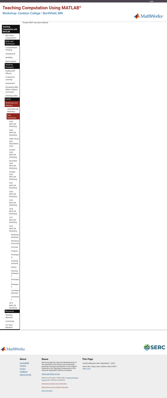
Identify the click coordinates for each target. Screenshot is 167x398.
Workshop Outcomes (15, 242)
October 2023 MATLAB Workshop (13, 153)
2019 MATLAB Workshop (13, 202)
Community (15, 298)
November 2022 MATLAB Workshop (13, 164)
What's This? (87, 368)
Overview (14, 247)
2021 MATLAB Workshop (13, 185)
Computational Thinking (11, 49)
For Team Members (9, 326)
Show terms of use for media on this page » (55, 387)
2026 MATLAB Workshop (12, 110)
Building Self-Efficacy (10, 72)
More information (47, 391)
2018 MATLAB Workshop (13, 211)
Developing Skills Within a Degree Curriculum (11, 89)
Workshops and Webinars (11, 104)
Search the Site (25, 375)
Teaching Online (11, 96)
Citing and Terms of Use (51, 374)
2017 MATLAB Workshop (13, 219)
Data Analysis (10, 61)
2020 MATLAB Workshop (13, 194)
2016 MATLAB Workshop (13, 228)
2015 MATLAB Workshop (13, 305)
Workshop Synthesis (15, 236)
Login (151, 1)
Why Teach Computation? (10, 37)
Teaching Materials (9, 316)
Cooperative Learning (10, 78)
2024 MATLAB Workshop (13, 132)
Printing (23, 366)
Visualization (10, 54)
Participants (15, 256)
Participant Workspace (15, 283)
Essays (13, 267)
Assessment (10, 83)
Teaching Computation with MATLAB (10, 29)
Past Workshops (11, 116)
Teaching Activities (14, 262)
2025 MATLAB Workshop (13, 124)
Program (14, 251)
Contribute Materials (15, 292)
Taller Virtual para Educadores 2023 (14, 142)
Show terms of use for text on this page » (54, 383)
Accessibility (24, 363)
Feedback (23, 372)
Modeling (9, 57)
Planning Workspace (15, 273)
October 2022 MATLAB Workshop (13, 175)
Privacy (23, 369)
